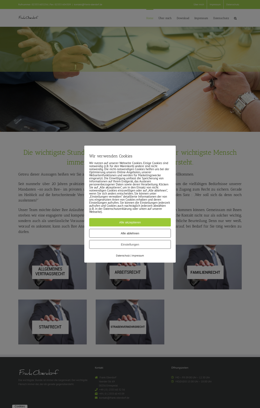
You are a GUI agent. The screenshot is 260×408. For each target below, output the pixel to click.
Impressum (138, 255)
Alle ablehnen (130, 233)
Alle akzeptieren (130, 222)
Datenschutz (123, 255)
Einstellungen (130, 244)
